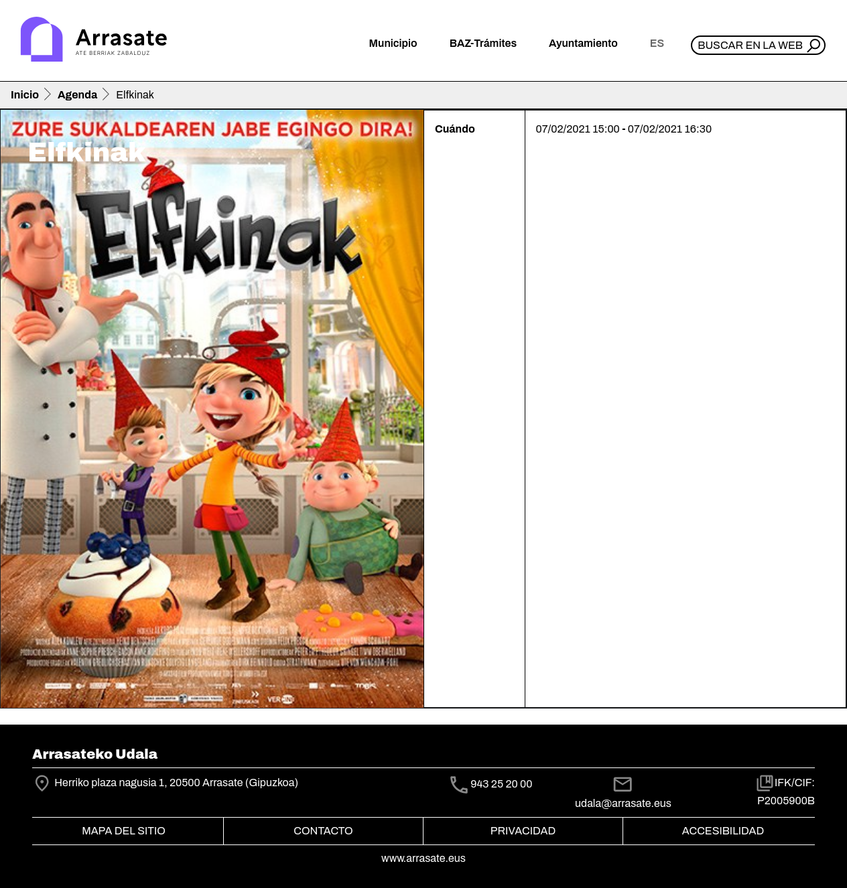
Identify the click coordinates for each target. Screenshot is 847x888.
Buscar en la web (750, 45)
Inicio (25, 94)
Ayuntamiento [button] (583, 43)
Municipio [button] (393, 43)
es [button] (657, 43)
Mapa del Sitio (124, 830)
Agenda (77, 94)
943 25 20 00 (501, 784)
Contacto (323, 830)
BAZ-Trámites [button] (483, 43)
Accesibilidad (723, 830)
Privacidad (523, 830)
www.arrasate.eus (423, 858)
